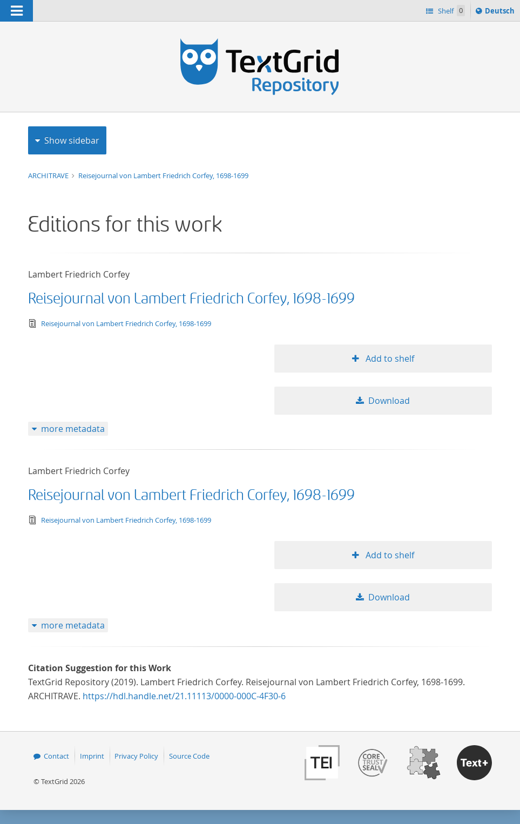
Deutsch (500, 12)
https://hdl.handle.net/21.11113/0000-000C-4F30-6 (184, 696)
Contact (56, 756)
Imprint (92, 756)
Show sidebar (71, 140)
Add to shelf (388, 358)
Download (389, 401)
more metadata (73, 429)
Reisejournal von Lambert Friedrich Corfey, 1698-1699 (163, 175)
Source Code (189, 756)
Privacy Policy (136, 756)
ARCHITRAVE (49, 175)
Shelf (450, 10)
